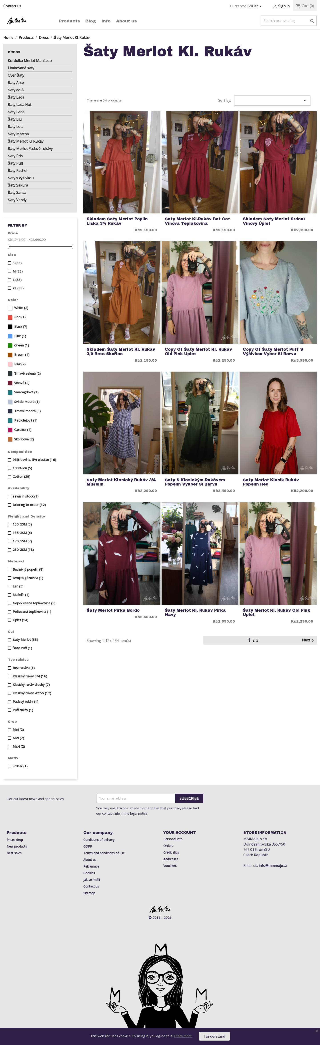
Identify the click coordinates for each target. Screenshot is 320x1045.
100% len (22, 468)
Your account (179, 832)
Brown (21, 354)
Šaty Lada (16, 97)
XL (18, 288)
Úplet (20, 620)
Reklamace (91, 866)
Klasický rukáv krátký (32, 693)
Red (20, 317)
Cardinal (22, 429)
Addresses (170, 859)
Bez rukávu (24, 667)
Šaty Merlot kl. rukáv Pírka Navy (195, 612)
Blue (20, 336)
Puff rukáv (23, 710)
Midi (18, 738)
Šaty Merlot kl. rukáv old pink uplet (276, 612)
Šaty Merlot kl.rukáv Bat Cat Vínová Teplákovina (197, 221)
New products (17, 846)
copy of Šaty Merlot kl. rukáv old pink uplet (198, 351)
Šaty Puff (15, 163)
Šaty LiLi (15, 119)
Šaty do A (16, 90)
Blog (90, 21)
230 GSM (23, 549)
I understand (214, 1036)
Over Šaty (16, 75)
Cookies (89, 873)
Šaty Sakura (18, 185)
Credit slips (171, 852)
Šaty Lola (15, 126)
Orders (168, 846)
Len (18, 586)
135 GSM (22, 532)
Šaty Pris (15, 155)
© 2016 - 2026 (160, 917)
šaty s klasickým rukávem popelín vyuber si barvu (195, 482)
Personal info (172, 839)
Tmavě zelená (27, 373)
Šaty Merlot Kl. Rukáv (25, 141)
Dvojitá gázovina (28, 577)
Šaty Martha (18, 133)
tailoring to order (29, 504)
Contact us (12, 6)
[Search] (289, 21)
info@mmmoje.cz (273, 865)
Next (308, 640)
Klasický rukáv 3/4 (30, 676)
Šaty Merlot (25, 639)
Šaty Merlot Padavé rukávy (30, 148)
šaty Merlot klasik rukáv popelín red (271, 482)
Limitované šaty (21, 68)
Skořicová (24, 439)
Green (21, 345)
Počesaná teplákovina (32, 611)
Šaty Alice (16, 82)
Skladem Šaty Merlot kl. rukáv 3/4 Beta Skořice (121, 351)
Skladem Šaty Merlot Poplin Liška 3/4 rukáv (117, 221)
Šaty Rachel (17, 170)
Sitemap (89, 893)
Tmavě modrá (27, 411)
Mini (18, 729)
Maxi (19, 746)
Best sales (14, 853)
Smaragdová (26, 392)
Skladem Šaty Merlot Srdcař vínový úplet (274, 221)
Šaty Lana (16, 111)
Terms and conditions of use (104, 853)
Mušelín (21, 594)
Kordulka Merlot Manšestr (30, 60)
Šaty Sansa (17, 192)
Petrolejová (25, 420)
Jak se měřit (91, 880)
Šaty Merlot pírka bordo (113, 610)
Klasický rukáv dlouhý (31, 684)
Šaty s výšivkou (21, 177)
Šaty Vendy (17, 199)
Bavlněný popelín (28, 569)
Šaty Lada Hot (19, 104)
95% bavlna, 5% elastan (34, 459)
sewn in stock (25, 496)
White (21, 307)
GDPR (87, 846)
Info (106, 21)
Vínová (21, 382)
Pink (20, 364)
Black (20, 326)
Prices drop (15, 840)
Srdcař (20, 766)
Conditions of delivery (98, 840)
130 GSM (22, 524)
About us (126, 21)
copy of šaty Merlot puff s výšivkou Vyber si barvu (273, 351)
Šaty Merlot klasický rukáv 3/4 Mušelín (121, 482)
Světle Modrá (27, 401)
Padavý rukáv (25, 701)
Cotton (21, 476)
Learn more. (183, 1036)
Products (69, 21)
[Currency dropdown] (255, 6)
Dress (14, 52)
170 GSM (22, 541)
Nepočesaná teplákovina (34, 603)
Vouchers (170, 866)
